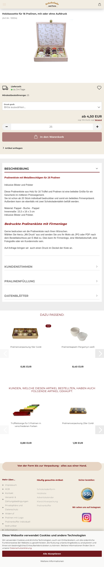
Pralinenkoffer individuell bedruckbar (17, 523)
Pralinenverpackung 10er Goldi (25, 347)
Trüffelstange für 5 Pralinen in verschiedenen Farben (26, 424)
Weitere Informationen (52, 561)
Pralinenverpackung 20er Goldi (78, 423)
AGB (7, 489)
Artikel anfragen (14, 148)
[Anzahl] (52, 127)
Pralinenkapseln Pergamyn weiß (78, 347)
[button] (6, 127)
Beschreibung (16, 168)
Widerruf (9, 513)
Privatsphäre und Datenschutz (13, 507)
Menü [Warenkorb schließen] (4, 4)
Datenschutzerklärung (21, 548)
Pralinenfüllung (19, 281)
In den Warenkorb (49, 136)
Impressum (11, 485)
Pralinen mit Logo (14, 517)
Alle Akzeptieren (52, 553)
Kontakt (9, 493)
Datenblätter (16, 296)
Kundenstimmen (18, 266)
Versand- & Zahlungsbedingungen (16, 499)
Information (11, 530)
